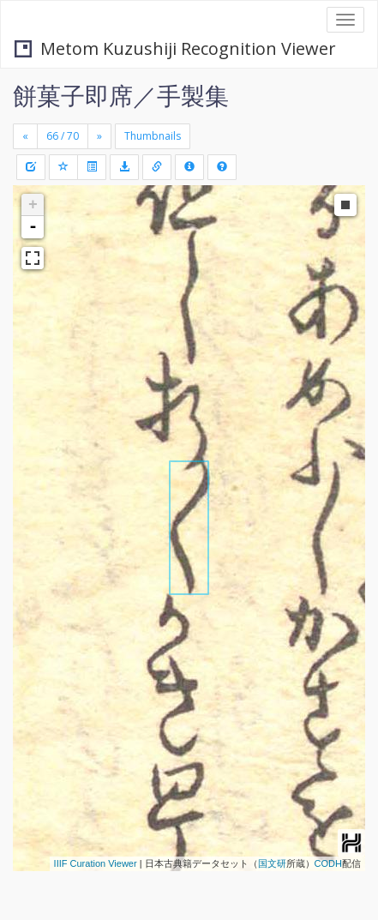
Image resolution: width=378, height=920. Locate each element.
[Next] (99, 136)
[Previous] (25, 136)
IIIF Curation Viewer (95, 863)
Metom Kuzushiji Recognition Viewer (175, 48)
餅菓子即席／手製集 (121, 95)
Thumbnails (152, 136)
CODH (328, 863)
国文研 (272, 863)
